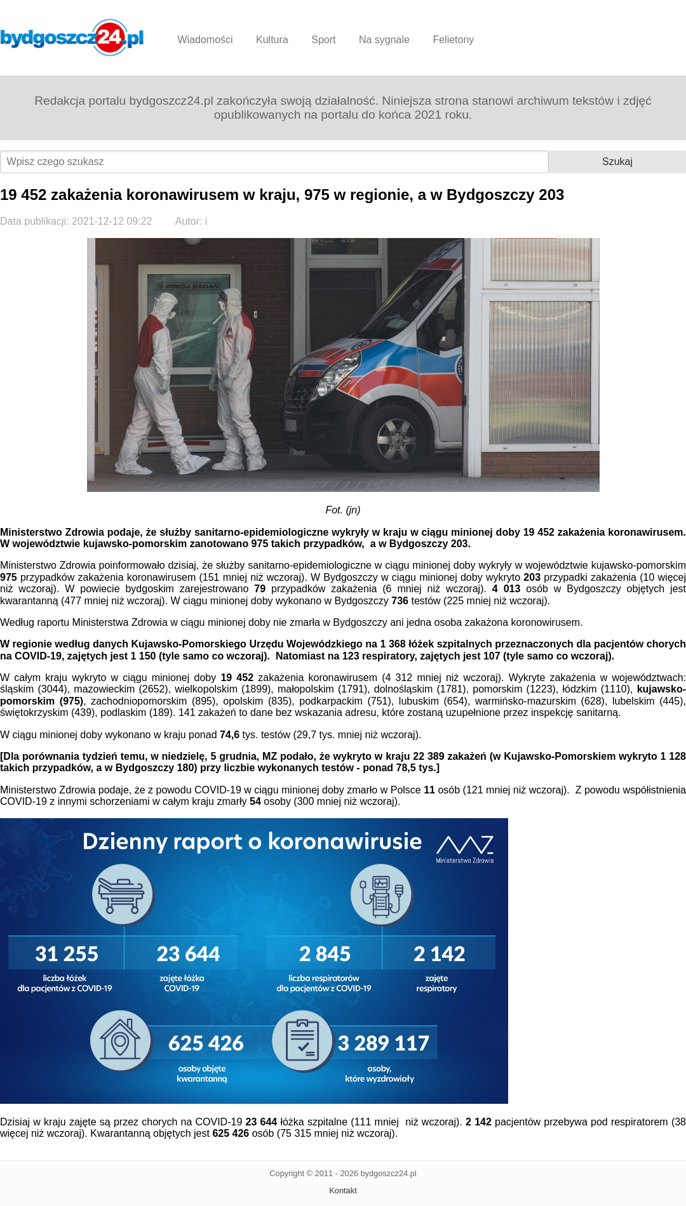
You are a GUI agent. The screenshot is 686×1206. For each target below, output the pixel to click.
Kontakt (342, 1190)
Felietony (453, 39)
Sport (323, 39)
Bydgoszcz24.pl (72, 37)
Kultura (272, 39)
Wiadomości (204, 39)
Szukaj (617, 161)
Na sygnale (384, 39)
